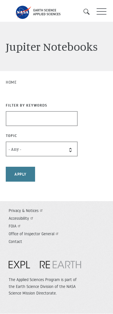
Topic (11, 135)
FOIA (15, 226)
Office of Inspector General (34, 233)
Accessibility (22, 218)
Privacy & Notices (26, 210)
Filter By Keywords (26, 105)
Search (88, 11)
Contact (15, 241)
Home (11, 82)
